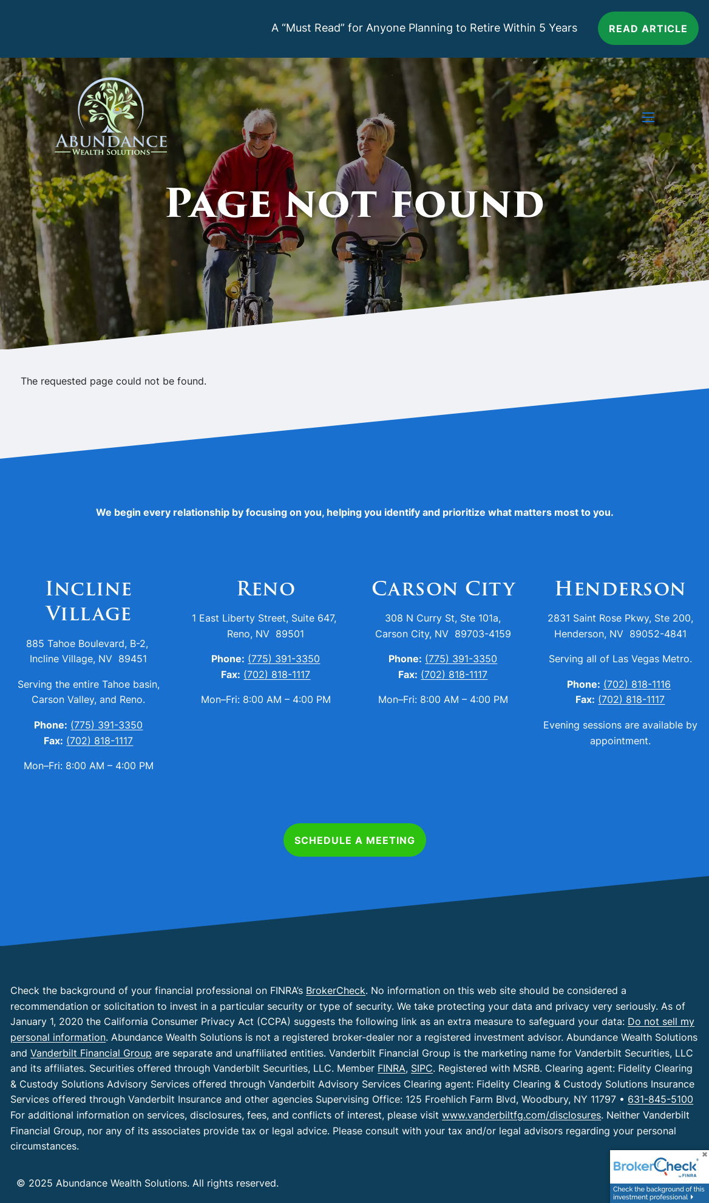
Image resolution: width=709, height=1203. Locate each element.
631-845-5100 (660, 1099)
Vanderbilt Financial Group (91, 1053)
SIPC (422, 1068)
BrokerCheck (335, 990)
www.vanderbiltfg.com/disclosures (521, 1115)
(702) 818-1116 (637, 684)
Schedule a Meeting (354, 840)
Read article (648, 28)
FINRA (391, 1068)
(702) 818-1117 (99, 741)
